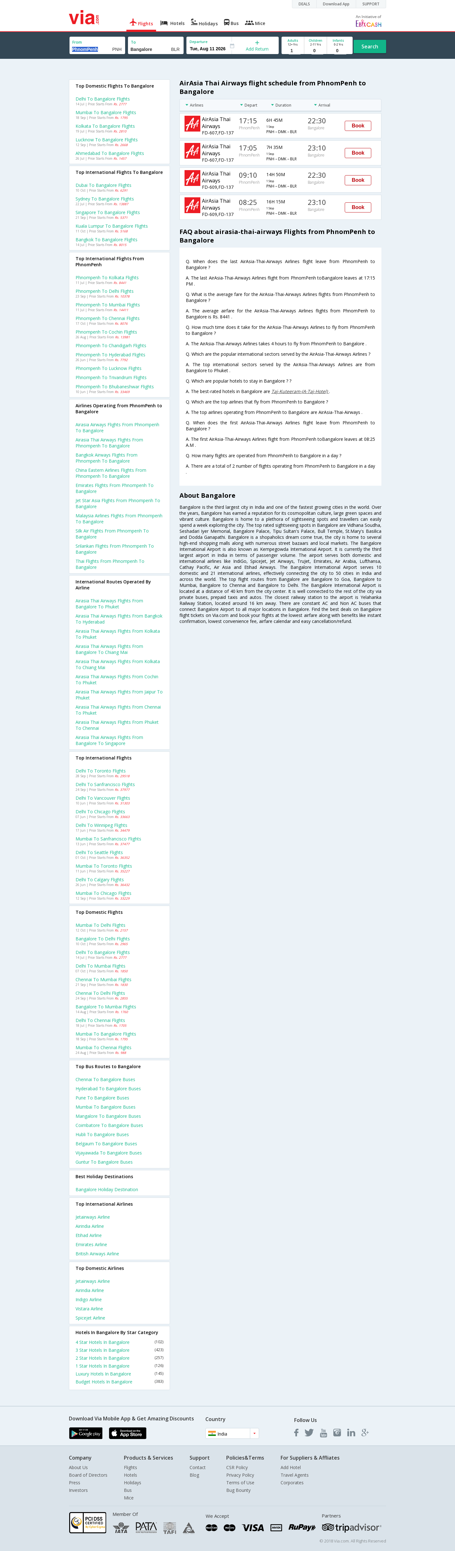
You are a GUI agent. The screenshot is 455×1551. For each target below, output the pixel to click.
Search (369, 46)
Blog (194, 1475)
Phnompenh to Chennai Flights (108, 318)
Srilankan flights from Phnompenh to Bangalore (115, 549)
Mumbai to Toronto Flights (104, 866)
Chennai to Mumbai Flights (103, 979)
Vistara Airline (89, 1309)
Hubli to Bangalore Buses (102, 1134)
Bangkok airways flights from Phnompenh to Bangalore (106, 458)
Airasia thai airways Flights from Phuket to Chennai (117, 725)
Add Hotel (291, 1467)
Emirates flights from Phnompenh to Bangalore (115, 488)
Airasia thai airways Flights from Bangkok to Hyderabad (119, 619)
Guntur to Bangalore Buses (104, 1162)
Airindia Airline (90, 1226)
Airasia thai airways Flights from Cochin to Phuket (117, 680)
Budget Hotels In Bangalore (119, 1382)
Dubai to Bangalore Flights (103, 185)
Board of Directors (88, 1475)
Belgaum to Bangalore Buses (106, 1144)
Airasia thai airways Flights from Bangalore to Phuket (109, 604)
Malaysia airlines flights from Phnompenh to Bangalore (119, 519)
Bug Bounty (238, 1490)
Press (74, 1483)
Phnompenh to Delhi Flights (105, 291)
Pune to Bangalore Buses (102, 1098)
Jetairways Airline (93, 1217)
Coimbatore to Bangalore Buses (109, 1125)
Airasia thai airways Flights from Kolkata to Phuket (118, 634)
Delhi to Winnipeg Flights (101, 825)
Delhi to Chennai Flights (100, 1020)
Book (358, 125)
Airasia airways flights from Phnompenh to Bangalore (117, 428)
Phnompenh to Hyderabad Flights (110, 355)
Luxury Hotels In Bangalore (119, 1374)
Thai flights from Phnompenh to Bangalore (110, 564)
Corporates (292, 1483)
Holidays (132, 1483)
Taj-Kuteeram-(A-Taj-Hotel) (300, 391)
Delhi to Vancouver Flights (103, 798)
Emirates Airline (91, 1244)
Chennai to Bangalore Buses (105, 1079)
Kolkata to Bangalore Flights (105, 126)
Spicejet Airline (90, 1318)
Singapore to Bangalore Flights (108, 212)
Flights (130, 1467)
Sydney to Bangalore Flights (105, 199)
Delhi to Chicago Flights (100, 812)
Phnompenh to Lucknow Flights (109, 368)
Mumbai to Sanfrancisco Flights (108, 839)
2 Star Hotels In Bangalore (119, 1358)
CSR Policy (237, 1467)
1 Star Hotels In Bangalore (119, 1366)
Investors (78, 1490)
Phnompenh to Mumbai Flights (108, 305)
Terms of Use (240, 1483)
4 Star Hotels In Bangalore (119, 1342)
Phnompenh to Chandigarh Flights (111, 345)
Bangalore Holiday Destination (107, 1189)
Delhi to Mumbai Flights (100, 966)
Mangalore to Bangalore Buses (108, 1116)
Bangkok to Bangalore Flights (106, 240)
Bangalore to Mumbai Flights (106, 1007)
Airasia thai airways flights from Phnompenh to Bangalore (109, 443)
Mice (129, 1498)
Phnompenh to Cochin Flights (106, 332)
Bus (128, 1490)
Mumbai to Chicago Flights (103, 893)
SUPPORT (370, 4)
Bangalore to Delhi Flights (103, 939)
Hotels (130, 1475)
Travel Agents (295, 1475)
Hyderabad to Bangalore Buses (108, 1089)
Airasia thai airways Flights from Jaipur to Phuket (119, 695)
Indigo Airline (89, 1299)
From (77, 42)
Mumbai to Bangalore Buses (106, 1107)
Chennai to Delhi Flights (100, 993)
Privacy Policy (240, 1475)
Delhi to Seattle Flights (99, 852)
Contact (198, 1467)
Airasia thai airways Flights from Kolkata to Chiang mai (118, 664)
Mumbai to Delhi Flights (100, 925)
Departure (199, 41)
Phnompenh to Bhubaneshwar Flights (115, 387)
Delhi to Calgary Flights (100, 880)
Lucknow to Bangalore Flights (107, 140)
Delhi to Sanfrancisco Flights (105, 784)
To (133, 42)
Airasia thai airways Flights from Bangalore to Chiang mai (109, 649)
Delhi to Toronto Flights (101, 771)
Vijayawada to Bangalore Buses (109, 1153)
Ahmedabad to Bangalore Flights (110, 153)
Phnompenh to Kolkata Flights (107, 277)
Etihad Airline (89, 1235)
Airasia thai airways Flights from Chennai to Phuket (118, 710)
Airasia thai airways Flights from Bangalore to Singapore (109, 740)
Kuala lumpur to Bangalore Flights (112, 226)
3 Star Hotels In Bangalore (119, 1350)
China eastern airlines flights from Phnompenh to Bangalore (111, 473)
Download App (336, 4)
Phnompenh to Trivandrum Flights (111, 377)
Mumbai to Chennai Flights (103, 1047)
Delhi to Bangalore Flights (103, 99)
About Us (78, 1467)
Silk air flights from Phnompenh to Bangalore (112, 534)
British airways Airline (97, 1254)
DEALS (304, 4)
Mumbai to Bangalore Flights (106, 112)
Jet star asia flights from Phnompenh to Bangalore (118, 503)
